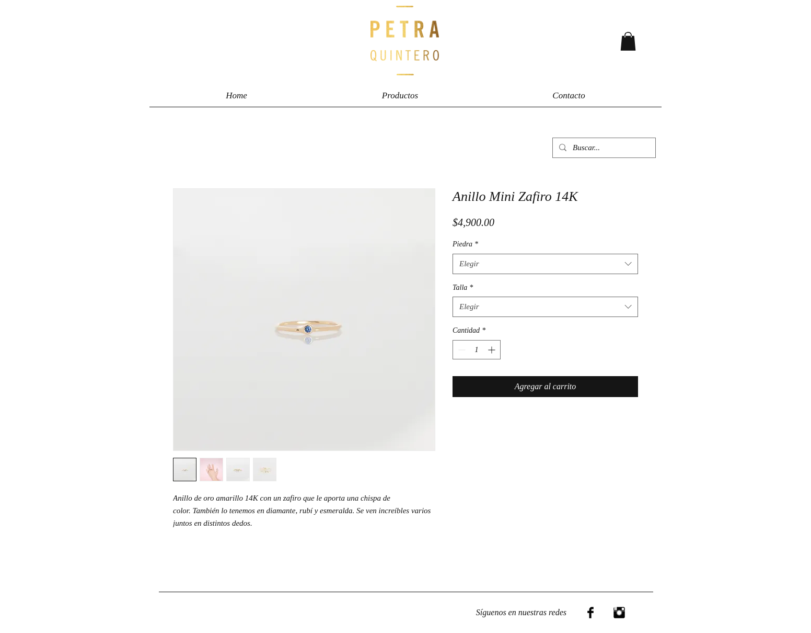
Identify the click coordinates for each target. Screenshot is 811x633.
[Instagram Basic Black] (619, 612)
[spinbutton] (476, 350)
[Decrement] (460, 350)
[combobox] (545, 264)
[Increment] (492, 350)
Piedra (465, 244)
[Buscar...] (603, 147)
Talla (463, 287)
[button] (628, 41)
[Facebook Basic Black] (590, 612)
